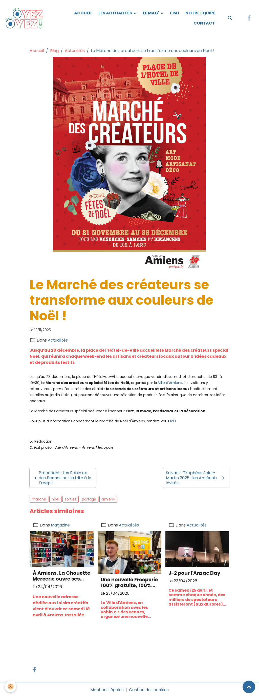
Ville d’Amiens (170, 382)
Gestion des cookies (149, 690)
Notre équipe (200, 13)
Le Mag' (151, 13)
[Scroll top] (249, 687)
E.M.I (174, 13)
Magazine (60, 525)
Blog (54, 51)
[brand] (25, 18)
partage (89, 499)
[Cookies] (10, 686)
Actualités (75, 51)
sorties (70, 499)
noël (55, 499)
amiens (108, 499)
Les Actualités (115, 13)
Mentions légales (107, 690)
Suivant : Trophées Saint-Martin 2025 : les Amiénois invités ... (196, 478)
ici (172, 421)
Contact (204, 23)
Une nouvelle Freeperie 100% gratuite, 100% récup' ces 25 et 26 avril (129, 582)
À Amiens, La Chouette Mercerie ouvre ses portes (61, 576)
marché (39, 499)
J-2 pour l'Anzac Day (194, 573)
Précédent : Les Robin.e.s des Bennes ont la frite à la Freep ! (62, 478)
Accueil (83, 13)
